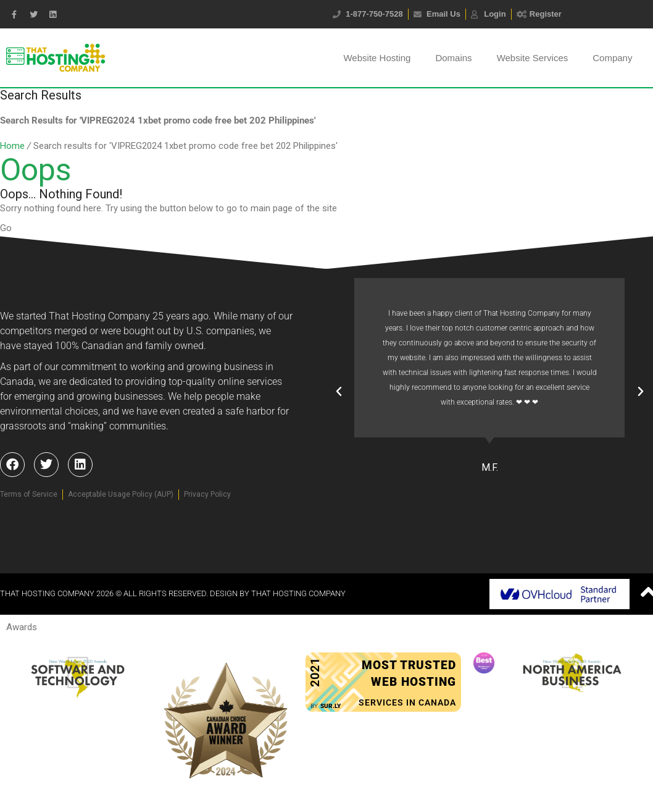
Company (612, 58)
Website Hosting (376, 58)
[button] (339, 392)
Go (6, 228)
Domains (453, 58)
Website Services (532, 58)
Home (12, 145)
